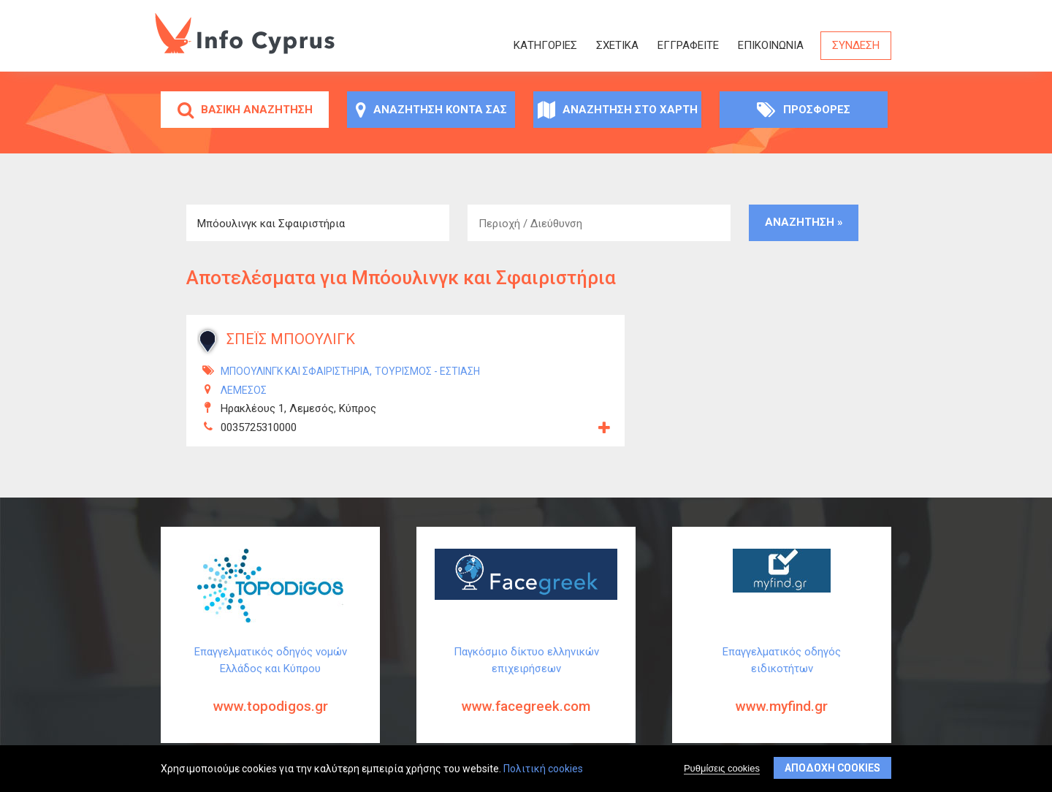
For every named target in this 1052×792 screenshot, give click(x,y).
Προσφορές (803, 109)
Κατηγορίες (545, 45)
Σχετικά (617, 45)
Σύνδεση (856, 45)
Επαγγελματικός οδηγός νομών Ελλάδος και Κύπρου (270, 691)
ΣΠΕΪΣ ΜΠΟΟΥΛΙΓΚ (290, 339)
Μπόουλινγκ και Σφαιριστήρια (295, 371)
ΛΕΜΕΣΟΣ (244, 390)
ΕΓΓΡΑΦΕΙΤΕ (688, 45)
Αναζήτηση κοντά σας (431, 109)
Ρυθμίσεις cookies (722, 769)
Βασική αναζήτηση (245, 109)
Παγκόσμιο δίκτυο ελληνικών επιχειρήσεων (526, 691)
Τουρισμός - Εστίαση (427, 371)
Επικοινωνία (771, 45)
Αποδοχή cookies (832, 769)
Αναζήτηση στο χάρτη (618, 109)
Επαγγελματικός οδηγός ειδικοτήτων (781, 691)
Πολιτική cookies (543, 770)
